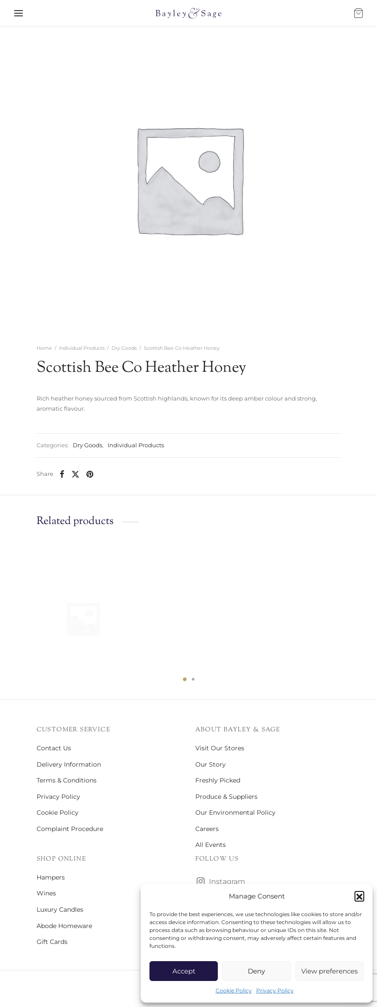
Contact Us (54, 748)
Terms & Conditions (67, 780)
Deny (256, 971)
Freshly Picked (217, 780)
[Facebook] (62, 474)
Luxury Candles (60, 909)
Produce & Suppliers (226, 797)
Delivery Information (69, 764)
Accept (183, 971)
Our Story (210, 764)
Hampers (51, 877)
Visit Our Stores (219, 748)
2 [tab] (193, 679)
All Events (210, 845)
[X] (75, 474)
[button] (359, 895)
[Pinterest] (90, 474)
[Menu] (18, 13)
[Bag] (358, 13)
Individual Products (82, 348)
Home (44, 348)
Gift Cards (52, 942)
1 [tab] (185, 679)
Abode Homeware (64, 926)
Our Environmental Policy (235, 812)
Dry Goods (124, 348)
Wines (46, 893)
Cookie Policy (234, 990)
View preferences (329, 971)
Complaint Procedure (70, 829)
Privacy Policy (275, 990)
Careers (207, 829)
